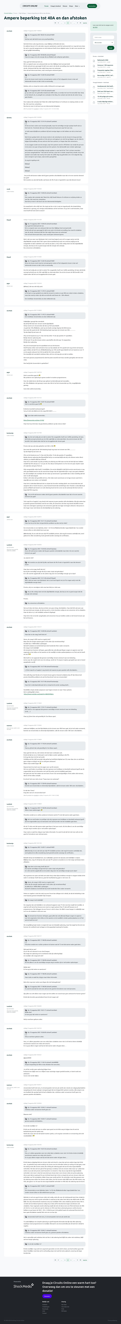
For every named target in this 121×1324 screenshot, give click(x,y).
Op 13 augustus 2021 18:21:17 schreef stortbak (42, 1010)
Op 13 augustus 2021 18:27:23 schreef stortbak (42, 1149)
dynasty (9, 117)
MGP (8, 283)
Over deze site (65, 1306)
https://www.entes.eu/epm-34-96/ (34, 420)
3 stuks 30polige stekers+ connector (108, 101)
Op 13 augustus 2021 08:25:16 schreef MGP (41, 35)
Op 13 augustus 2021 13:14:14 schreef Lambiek (42, 121)
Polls (62, 1309)
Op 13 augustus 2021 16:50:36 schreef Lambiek (42, 631)
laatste (85, 23)
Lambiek (9, 545)
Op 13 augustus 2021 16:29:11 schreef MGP (41, 847)
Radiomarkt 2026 (102, 60)
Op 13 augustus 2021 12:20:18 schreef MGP (41, 75)
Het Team (64, 1304)
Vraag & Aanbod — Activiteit (101, 82)
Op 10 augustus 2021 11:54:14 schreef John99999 (43, 1062)
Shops (71, 6)
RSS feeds (64, 1311)
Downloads (45, 1309)
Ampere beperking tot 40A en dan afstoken (39, 13)
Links (43, 1311)
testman (9, 725)
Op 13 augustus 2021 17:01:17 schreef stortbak (42, 707)
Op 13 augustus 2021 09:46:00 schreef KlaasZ (41, 55)
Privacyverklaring (112, 1320)
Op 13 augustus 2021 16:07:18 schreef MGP (41, 402)
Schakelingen (45, 1306)
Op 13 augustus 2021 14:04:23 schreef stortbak (42, 193)
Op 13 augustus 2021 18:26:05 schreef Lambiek (42, 1032)
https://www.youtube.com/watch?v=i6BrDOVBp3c (39, 694)
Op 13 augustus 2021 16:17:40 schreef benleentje (43, 666)
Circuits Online (8, 13)
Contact (44, 1313)
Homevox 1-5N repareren (105, 65)
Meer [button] (77, 6)
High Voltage (22, 13)
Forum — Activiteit (98, 56)
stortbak (9, 31)
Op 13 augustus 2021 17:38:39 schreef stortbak (42, 808)
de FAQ (95, 27)
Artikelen (44, 1304)
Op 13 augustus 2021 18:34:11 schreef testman (42, 1107)
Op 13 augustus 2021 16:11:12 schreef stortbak (42, 521)
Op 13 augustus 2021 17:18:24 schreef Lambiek (42, 743)
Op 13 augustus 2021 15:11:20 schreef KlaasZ (41, 578)
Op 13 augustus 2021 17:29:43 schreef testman (42, 783)
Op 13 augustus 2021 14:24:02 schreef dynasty (42, 549)
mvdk (8, 189)
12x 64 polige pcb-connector (106, 96)
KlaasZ (9, 220)
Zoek (110, 48)
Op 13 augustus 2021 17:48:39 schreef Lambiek (42, 940)
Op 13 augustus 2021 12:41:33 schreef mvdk (41, 90)
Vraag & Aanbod (56, 6)
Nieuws (65, 6)
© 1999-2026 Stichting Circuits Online (14, 1320)
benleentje (10, 433)
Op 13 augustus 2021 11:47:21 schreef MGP (41, 291)
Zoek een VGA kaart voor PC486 (107, 91)
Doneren (47, 1296)
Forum (47, 6)
